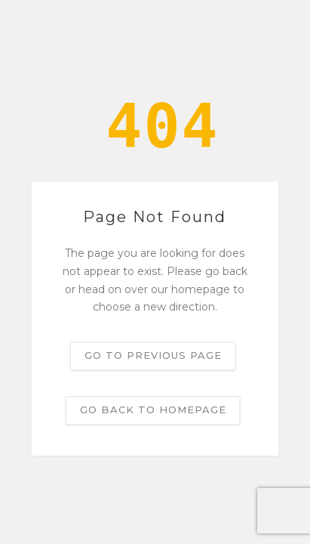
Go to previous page (153, 356)
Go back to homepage (153, 410)
